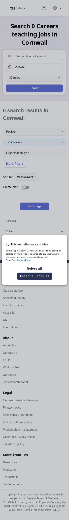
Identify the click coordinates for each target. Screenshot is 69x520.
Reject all (34, 268)
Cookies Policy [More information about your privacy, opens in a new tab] (24, 260)
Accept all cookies (34, 276)
